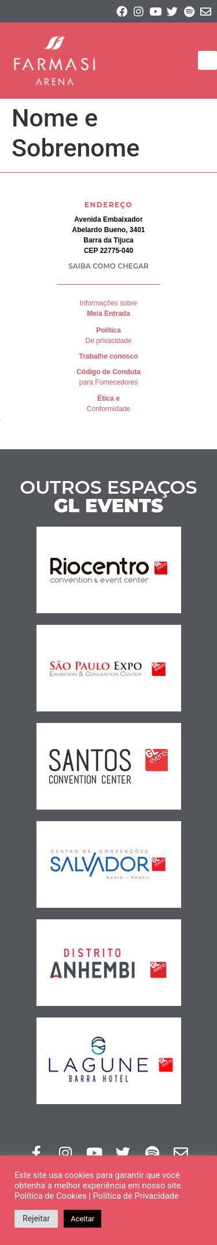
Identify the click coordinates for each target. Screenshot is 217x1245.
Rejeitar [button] (36, 1218)
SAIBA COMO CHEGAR (108, 266)
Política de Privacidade (135, 1196)
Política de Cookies (50, 1196)
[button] (207, 60)
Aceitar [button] (82, 1218)
